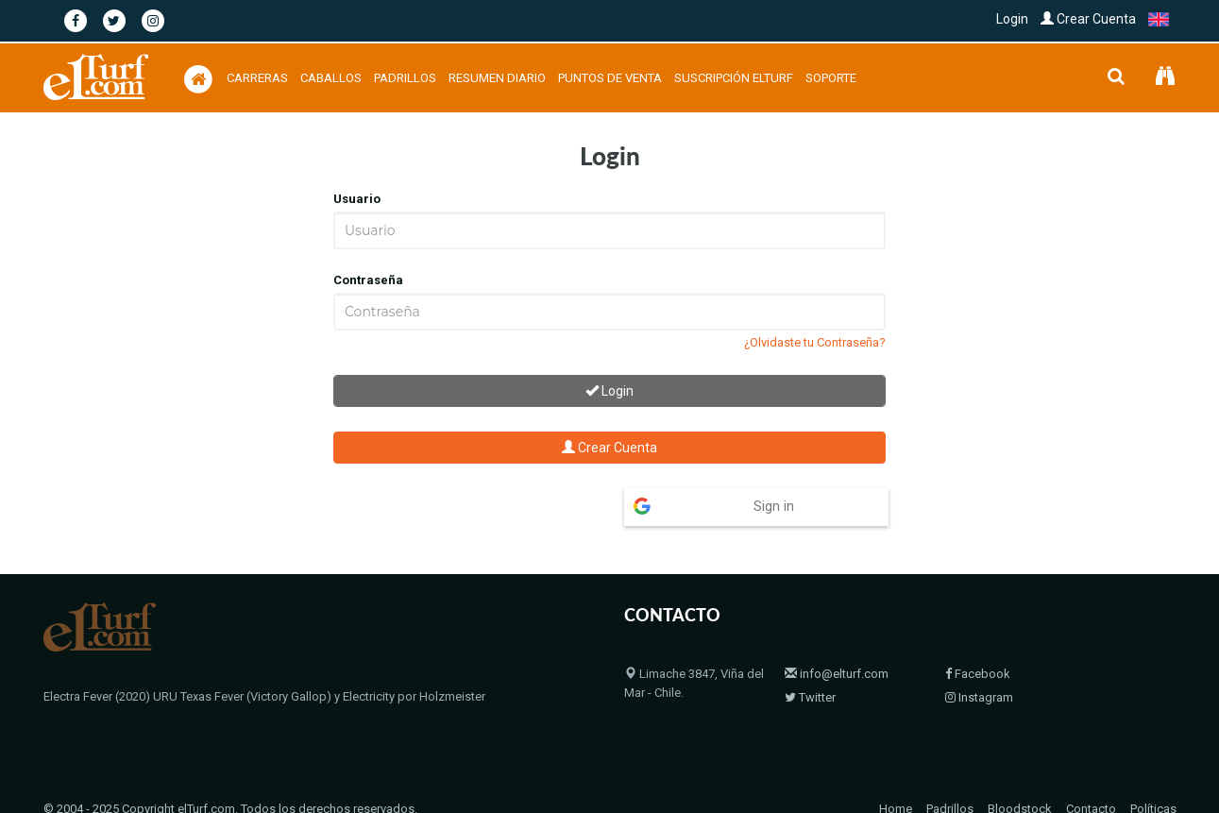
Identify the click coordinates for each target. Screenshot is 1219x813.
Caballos (331, 78)
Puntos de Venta (610, 78)
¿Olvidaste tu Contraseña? (815, 342)
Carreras (257, 78)
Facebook (977, 674)
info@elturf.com (837, 674)
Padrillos (405, 78)
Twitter (810, 697)
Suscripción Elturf (733, 78)
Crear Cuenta (1088, 18)
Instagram (979, 697)
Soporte (830, 78)
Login (1012, 18)
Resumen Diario (497, 78)
